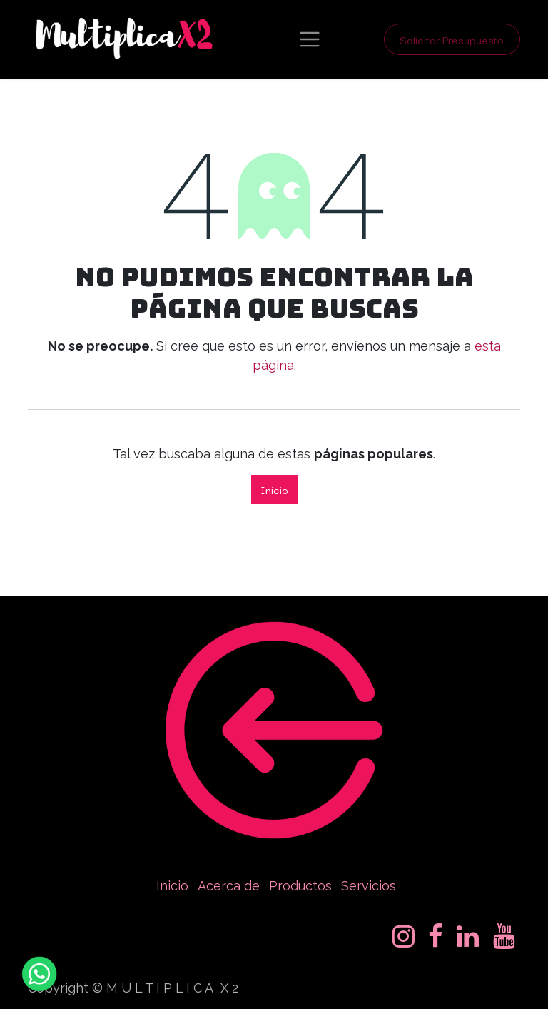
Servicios (368, 885)
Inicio (274, 489)
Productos (300, 885)
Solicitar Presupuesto (452, 39)
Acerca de (229, 885)
